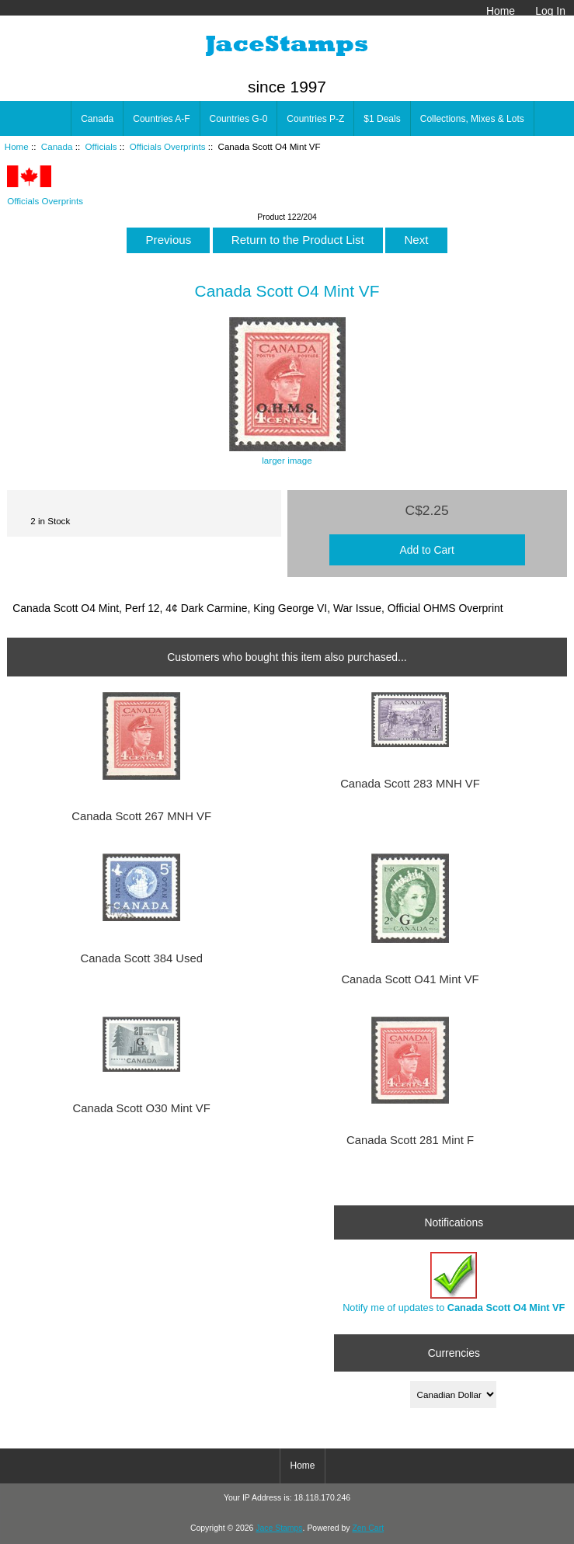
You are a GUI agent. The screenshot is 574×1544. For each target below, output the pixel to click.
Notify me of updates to (454, 1282)
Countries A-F (161, 118)
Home (500, 11)
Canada (57, 146)
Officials (101, 146)
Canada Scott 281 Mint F (410, 1140)
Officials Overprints (168, 146)
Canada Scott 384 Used (141, 958)
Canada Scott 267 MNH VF (141, 816)
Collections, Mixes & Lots (472, 118)
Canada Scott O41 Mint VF (409, 979)
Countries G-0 (239, 118)
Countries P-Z (315, 118)
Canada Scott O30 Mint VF (141, 1108)
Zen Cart (368, 1528)
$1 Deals (382, 118)
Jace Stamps (279, 1528)
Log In (550, 11)
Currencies (454, 1353)
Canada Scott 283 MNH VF (410, 783)
